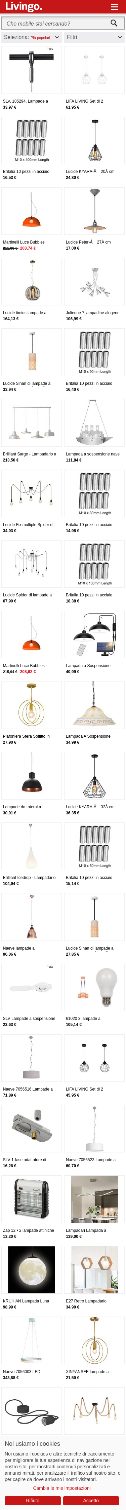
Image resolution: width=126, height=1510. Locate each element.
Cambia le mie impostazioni (61, 1488)
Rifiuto (32, 1500)
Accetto (91, 1500)
